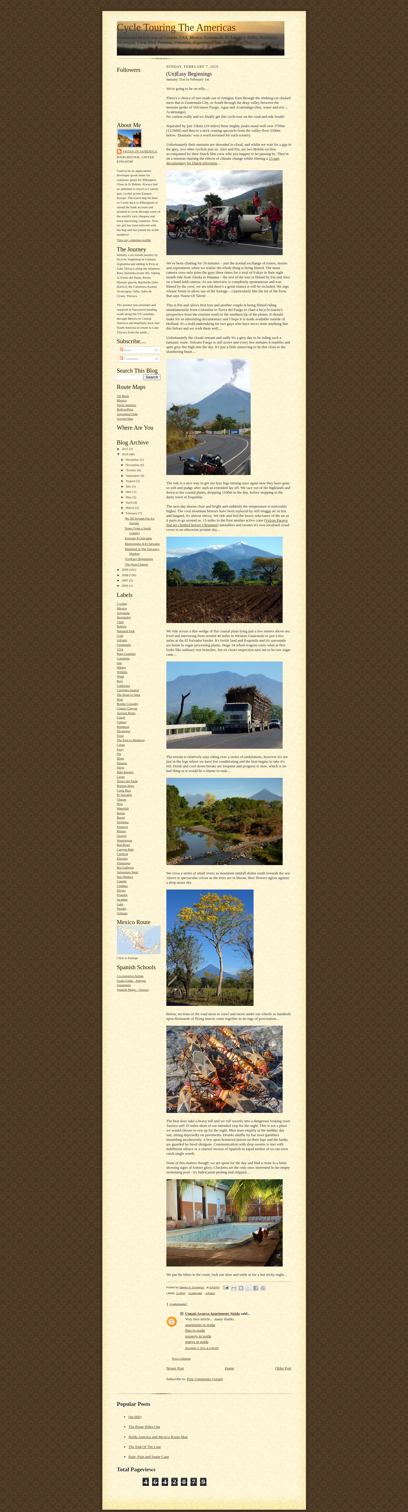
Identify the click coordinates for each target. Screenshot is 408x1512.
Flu (119, 753)
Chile (120, 622)
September (133, 475)
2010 (125, 454)
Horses (121, 831)
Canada (122, 881)
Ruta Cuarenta (126, 653)
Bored (121, 817)
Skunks (122, 908)
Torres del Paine (127, 781)
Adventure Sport (127, 872)
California (123, 685)
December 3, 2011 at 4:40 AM (202, 1348)
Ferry (120, 749)
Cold (120, 635)
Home (229, 1368)
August (131, 481)
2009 (125, 569)
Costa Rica (124, 790)
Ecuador (122, 894)
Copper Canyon (127, 708)
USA (120, 649)
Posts (125, 350)
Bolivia (122, 626)
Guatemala (124, 644)
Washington (124, 840)
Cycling (122, 603)
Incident (122, 899)
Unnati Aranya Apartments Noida (212, 1313)
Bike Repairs (125, 772)
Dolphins (123, 822)
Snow (120, 767)
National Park (126, 631)
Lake (120, 904)
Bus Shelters (125, 876)
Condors (122, 885)
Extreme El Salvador (138, 538)
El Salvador (124, 794)
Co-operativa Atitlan (130, 976)
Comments (129, 358)
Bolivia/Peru (125, 409)
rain (119, 663)
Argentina (123, 613)
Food (120, 735)
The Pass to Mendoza (131, 740)
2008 (125, 575)
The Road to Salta (128, 694)
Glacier (122, 799)
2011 (125, 449)
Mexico (122, 400)
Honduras (123, 726)
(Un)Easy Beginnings (139, 559)
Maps (120, 758)
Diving (121, 890)
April (129, 502)
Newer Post (175, 1368)
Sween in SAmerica (140, 151)
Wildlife (122, 672)
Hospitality (124, 617)
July (129, 486)
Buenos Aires (125, 785)
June (129, 491)
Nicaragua (123, 731)
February (132, 513)
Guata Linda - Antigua (131, 980)
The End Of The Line (145, 1447)
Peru (120, 803)
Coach (121, 717)
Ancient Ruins (126, 713)
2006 (125, 585)
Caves (121, 776)
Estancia (122, 826)
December (133, 459)
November (133, 465)
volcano (122, 640)
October (131, 470)
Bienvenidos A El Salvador (142, 543)
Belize (121, 813)
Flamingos (124, 863)
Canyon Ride (125, 849)
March (130, 507)
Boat (120, 699)
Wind (120, 676)
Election (122, 858)
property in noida (198, 1336)
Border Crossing (127, 703)
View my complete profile (134, 240)
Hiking (121, 667)
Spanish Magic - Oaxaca (133, 989)
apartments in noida (200, 1325)
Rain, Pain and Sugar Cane (149, 1456)
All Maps (123, 396)
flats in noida (195, 1330)
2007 (125, 580)
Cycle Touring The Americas (176, 27)
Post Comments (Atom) (205, 1379)
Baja (120, 681)
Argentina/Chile (127, 414)
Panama (122, 763)
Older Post (283, 1368)
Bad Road (123, 844)
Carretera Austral (128, 690)
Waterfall (123, 808)
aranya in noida (197, 1342)
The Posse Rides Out (144, 1426)
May (129, 497)
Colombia (123, 658)
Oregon (122, 835)
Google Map (125, 418)
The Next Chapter (136, 564)
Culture (122, 722)
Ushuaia (122, 913)
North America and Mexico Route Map (158, 1437)
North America (126, 405)
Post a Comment (181, 1358)
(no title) (135, 1417)
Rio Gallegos (125, 867)
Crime (121, 744)
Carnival (122, 853)
